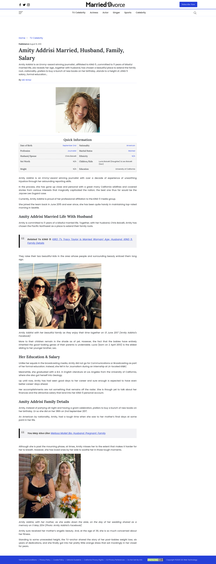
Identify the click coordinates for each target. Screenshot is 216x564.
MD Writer (26, 80)
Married (131, 151)
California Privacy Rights (94, 560)
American (131, 145)
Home (22, 38)
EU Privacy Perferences (115, 560)
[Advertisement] (41, 21)
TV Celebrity (78, 12)
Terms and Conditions (28, 560)
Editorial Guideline (74, 560)
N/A (133, 156)
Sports (127, 12)
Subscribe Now (188, 4)
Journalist (72, 151)
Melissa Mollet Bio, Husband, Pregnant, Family (78, 433)
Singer (116, 12)
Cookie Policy (58, 560)
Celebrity (141, 12)
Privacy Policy (45, 560)
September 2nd (69, 145)
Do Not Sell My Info (134, 560)
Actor (105, 12)
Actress (94, 12)
